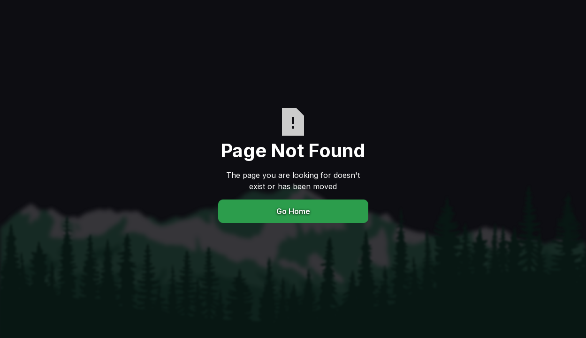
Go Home (293, 211)
